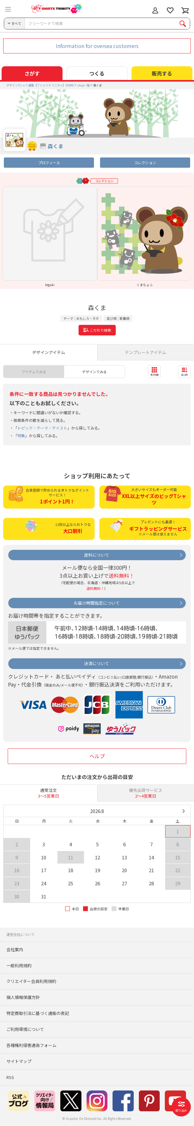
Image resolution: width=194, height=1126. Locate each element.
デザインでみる (94, 371)
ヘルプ (97, 756)
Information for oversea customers (97, 46)
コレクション (145, 162)
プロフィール (49, 162)
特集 (21, 435)
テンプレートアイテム (145, 352)
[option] (50, 236)
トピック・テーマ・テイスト (42, 427)
